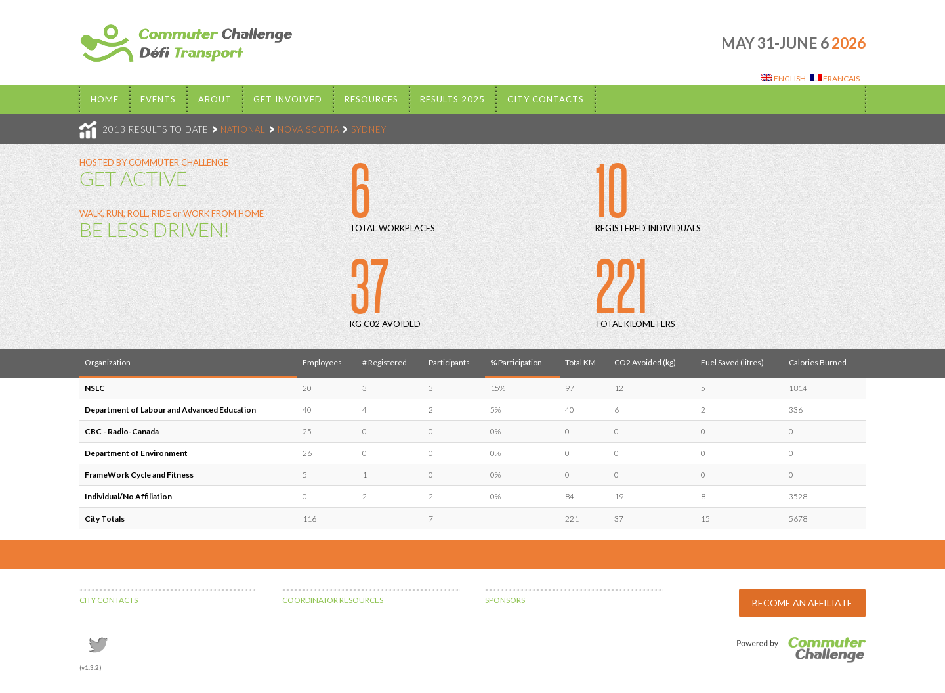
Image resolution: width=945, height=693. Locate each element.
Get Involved (287, 99)
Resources (371, 99)
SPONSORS (505, 600)
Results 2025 (452, 99)
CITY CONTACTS (108, 600)
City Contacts (545, 99)
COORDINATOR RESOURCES (332, 600)
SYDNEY (369, 129)
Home (105, 99)
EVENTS (158, 99)
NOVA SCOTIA (308, 129)
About (215, 99)
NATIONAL (243, 129)
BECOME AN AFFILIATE (802, 602)
